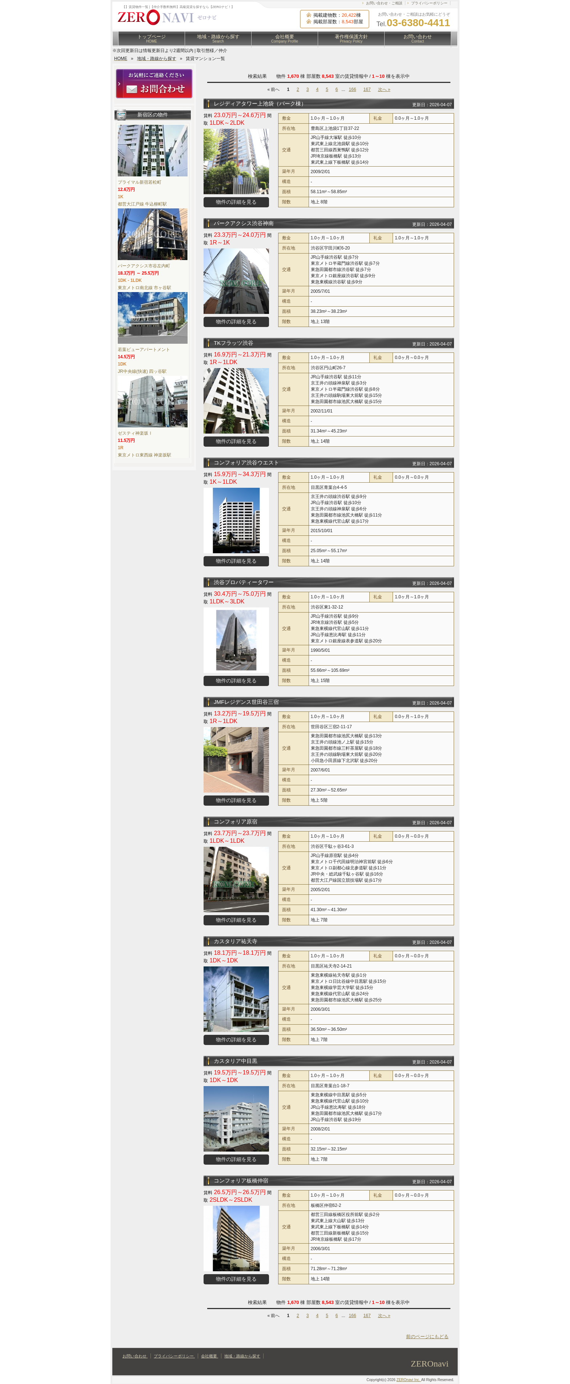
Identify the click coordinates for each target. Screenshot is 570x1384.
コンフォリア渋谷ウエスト (246, 462)
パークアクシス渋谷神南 (244, 223)
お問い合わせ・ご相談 (384, 3)
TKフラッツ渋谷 (233, 343)
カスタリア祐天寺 (235, 941)
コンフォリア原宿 (235, 821)
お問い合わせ (418, 38)
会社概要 (284, 38)
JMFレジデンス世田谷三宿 (246, 702)
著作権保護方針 (351, 38)
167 (367, 89)
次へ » (384, 89)
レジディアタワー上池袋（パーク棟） (260, 103)
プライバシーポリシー (429, 3)
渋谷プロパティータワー (244, 582)
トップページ (151, 38)
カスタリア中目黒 (235, 1061)
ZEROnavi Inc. (409, 1380)
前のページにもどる (427, 1336)
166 (352, 89)
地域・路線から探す (218, 38)
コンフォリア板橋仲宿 (241, 1180)
